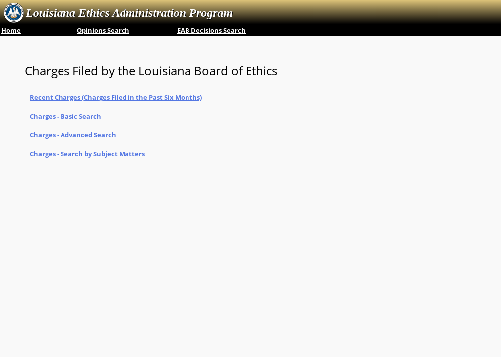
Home (11, 30)
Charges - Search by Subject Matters (87, 153)
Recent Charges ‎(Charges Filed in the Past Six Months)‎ (116, 97)
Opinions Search (103, 30)
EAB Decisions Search (211, 30)
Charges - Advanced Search (73, 134)
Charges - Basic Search (65, 116)
